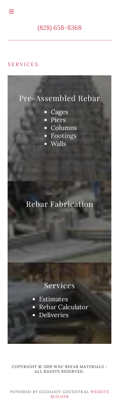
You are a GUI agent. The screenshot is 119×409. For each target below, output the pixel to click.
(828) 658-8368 (59, 27)
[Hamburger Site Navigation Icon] (17, 11)
